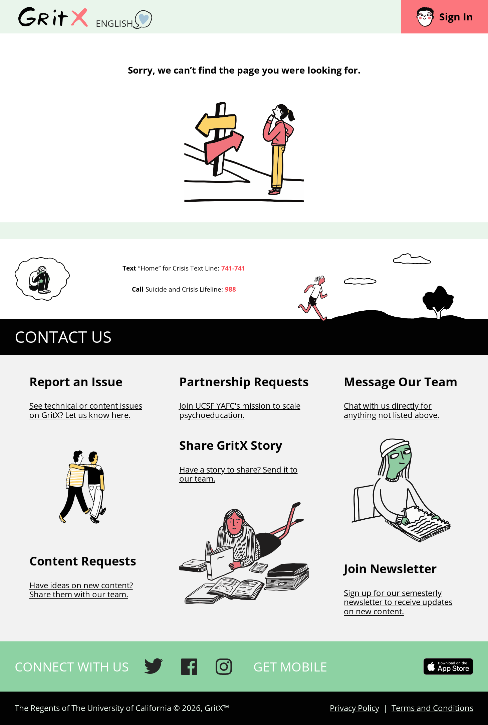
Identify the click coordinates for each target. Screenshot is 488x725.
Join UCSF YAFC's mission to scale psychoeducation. (239, 410)
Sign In (444, 17)
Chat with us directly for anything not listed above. (391, 410)
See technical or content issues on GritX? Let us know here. (85, 410)
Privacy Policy (354, 708)
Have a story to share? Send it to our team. (238, 474)
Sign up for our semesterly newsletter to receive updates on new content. (398, 602)
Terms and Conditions (432, 708)
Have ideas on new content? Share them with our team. (81, 590)
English (114, 23)
